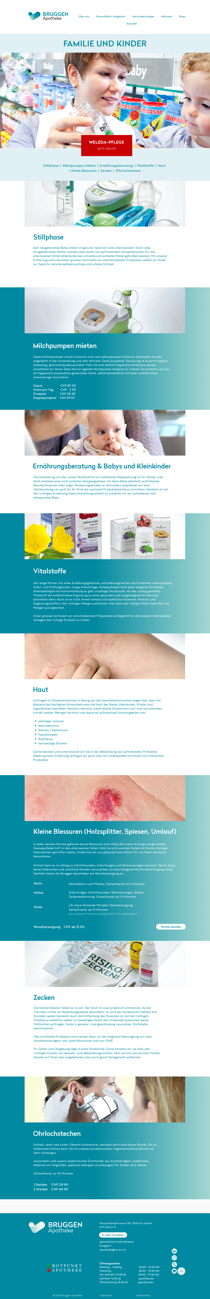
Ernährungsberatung (116, 166)
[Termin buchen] (171, 927)
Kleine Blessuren (84, 171)
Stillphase (51, 166)
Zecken (106, 171)
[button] (143, 17)
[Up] (181, 1271)
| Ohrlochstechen (126, 171)
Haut (162, 166)
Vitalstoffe (145, 166)
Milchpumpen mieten (79, 166)
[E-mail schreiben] (113, 1235)
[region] (106, 145)
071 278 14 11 (108, 1227)
